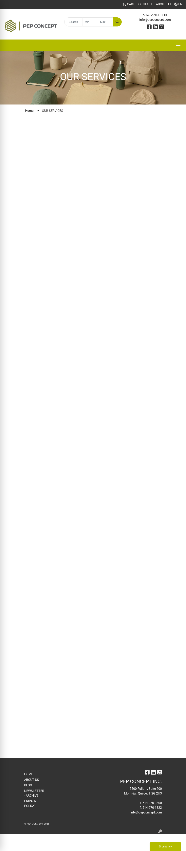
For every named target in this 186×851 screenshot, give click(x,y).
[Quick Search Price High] (105, 21)
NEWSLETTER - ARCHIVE (33, 793)
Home (29, 111)
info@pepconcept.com (155, 20)
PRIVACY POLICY (30, 803)
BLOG (28, 785)
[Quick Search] (73, 21)
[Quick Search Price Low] (90, 21)
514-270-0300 (155, 15)
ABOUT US (31, 780)
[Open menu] (178, 45)
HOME (28, 774)
